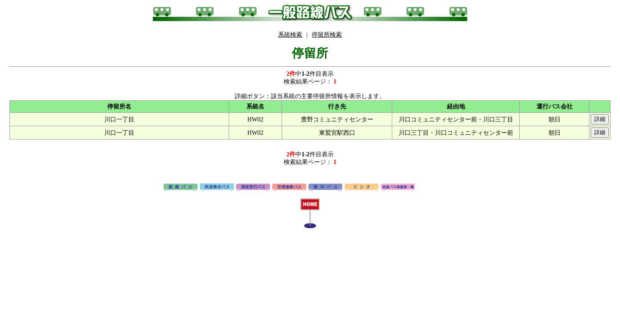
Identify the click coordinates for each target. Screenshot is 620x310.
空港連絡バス (289, 187)
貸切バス (325, 187)
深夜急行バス (253, 187)
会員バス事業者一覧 (398, 187)
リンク (361, 187)
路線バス (181, 187)
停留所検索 (327, 34)
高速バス (217, 187)
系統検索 (290, 34)
